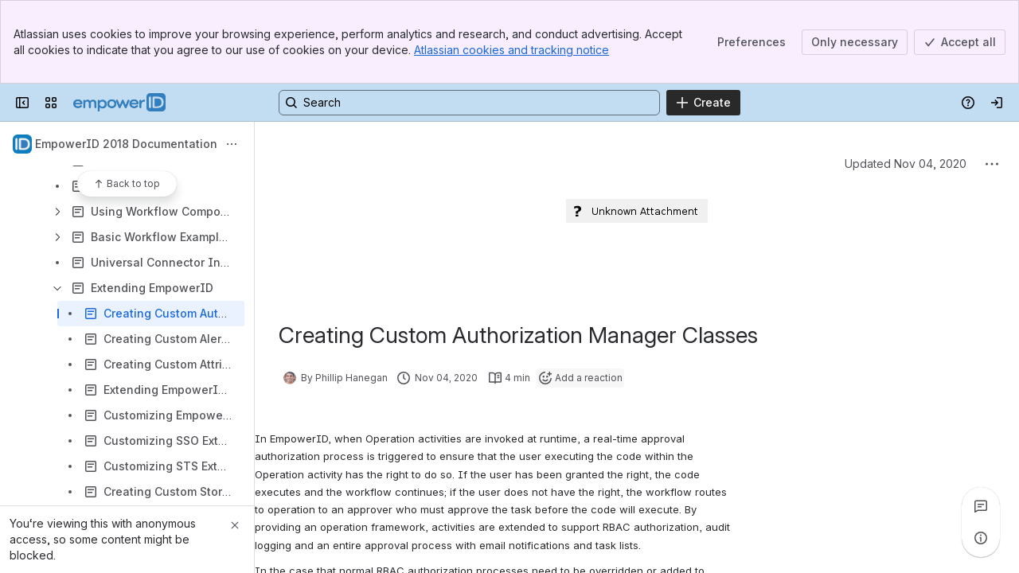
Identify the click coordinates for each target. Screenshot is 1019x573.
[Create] (703, 102)
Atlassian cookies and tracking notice (511, 50)
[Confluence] (119, 102)
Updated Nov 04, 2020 (905, 163)
